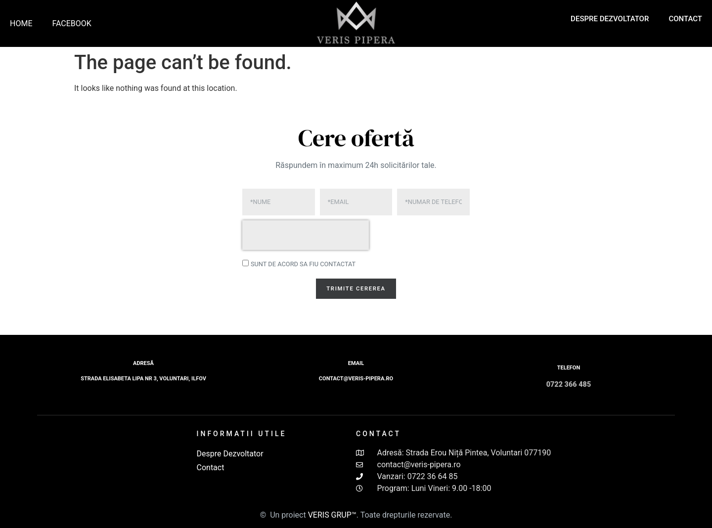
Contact (685, 18)
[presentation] (305, 235)
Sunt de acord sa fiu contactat (303, 264)
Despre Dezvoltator (610, 18)
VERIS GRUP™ (332, 515)
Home (21, 23)
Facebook (71, 23)
